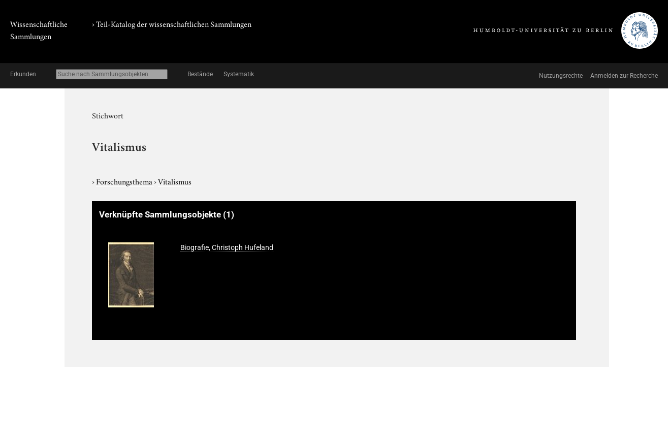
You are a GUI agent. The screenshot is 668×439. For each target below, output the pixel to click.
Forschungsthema (125, 180)
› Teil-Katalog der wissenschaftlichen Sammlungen (171, 23)
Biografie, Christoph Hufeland (226, 247)
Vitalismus (175, 180)
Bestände (200, 74)
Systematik (239, 74)
